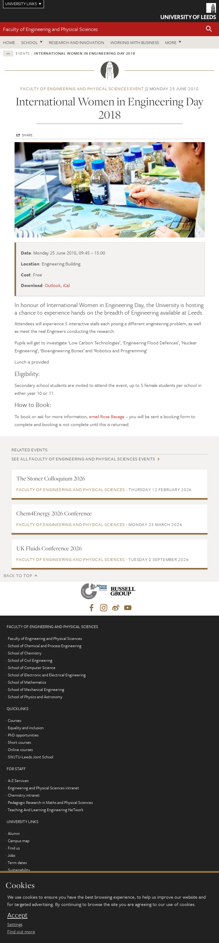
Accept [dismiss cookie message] (17, 915)
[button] (209, 29)
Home (9, 42)
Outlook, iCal (57, 285)
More (171, 42)
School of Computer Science (31, 668)
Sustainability (19, 870)
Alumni (14, 833)
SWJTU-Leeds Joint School (30, 757)
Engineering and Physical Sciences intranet (43, 788)
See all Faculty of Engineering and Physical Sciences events (83, 459)
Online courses (20, 750)
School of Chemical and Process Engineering (44, 646)
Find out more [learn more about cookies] (21, 931)
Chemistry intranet (24, 795)
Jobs (11, 855)
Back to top (18, 575)
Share (27, 135)
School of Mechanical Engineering (36, 689)
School (29, 42)
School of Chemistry (24, 653)
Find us (14, 848)
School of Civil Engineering (30, 660)
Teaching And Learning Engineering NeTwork (45, 810)
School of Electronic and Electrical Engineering (47, 675)
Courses (14, 720)
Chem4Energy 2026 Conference (54, 513)
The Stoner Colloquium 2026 (50, 478)
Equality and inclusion (26, 728)
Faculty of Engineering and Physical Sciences (50, 29)
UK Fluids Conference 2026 (49, 548)
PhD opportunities (23, 735)
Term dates (17, 862)
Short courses (19, 742)
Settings (14, 924)
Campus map (18, 841)
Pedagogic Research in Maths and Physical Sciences (50, 802)
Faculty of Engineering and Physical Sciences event (82, 88)
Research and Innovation (76, 42)
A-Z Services (18, 780)
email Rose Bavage (106, 416)
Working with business (134, 42)
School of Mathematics (27, 682)
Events (23, 53)
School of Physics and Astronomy (35, 697)
